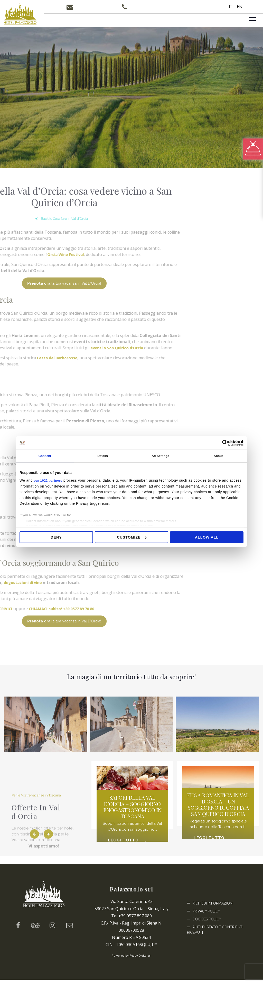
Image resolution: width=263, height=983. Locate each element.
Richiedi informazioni (212, 907)
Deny (56, 538)
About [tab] (218, 456)
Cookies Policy (206, 922)
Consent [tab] (44, 456)
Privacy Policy (206, 914)
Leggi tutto (127, 844)
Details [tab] (103, 456)
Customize (131, 538)
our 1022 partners (50, 481)
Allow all (207, 538)
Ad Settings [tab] (160, 456)
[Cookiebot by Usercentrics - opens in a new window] (221, 442)
